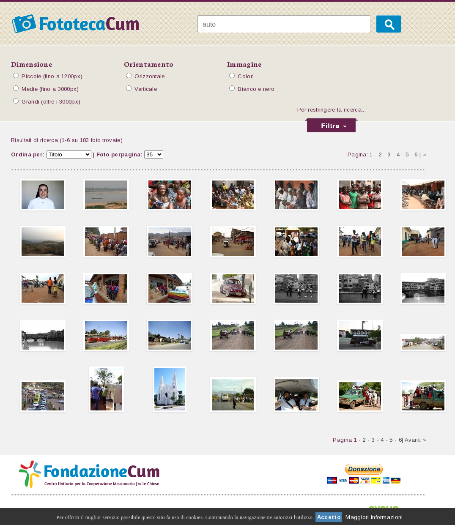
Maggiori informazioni (374, 517)
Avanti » (415, 440)
